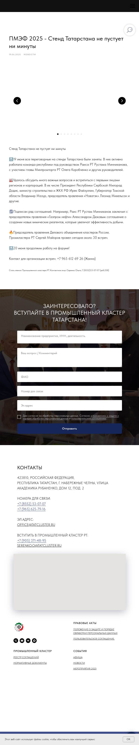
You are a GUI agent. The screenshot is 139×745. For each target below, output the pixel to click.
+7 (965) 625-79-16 (31, 510)
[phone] (15, 641)
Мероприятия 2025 (85, 669)
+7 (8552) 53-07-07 (31, 505)
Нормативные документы (30, 664)
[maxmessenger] (34, 641)
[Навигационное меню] (132, 6)
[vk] (28, 641)
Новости (79, 664)
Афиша (78, 658)
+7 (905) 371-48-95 (31, 541)
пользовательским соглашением (88, 419)
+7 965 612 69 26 (71, 259)
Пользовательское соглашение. (94, 639)
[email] (22, 641)
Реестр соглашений (26, 658)
